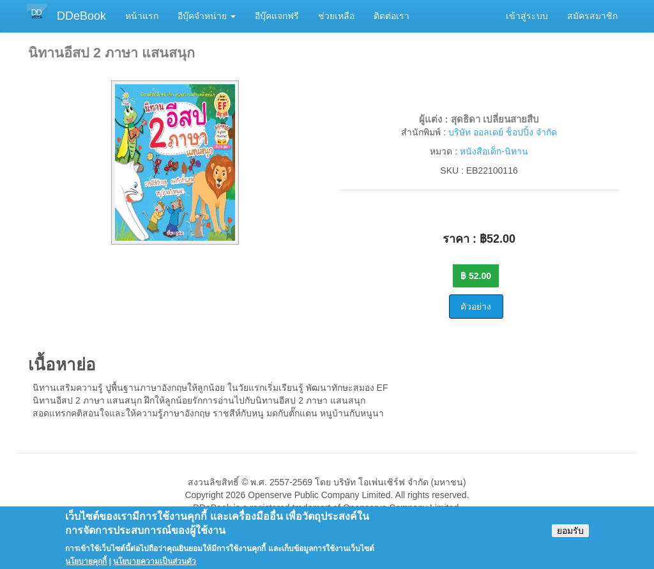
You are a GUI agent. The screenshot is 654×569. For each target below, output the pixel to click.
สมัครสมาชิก (592, 16)
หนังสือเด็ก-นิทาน (494, 151)
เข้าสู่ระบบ (527, 16)
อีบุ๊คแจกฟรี (277, 16)
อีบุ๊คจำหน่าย (207, 16)
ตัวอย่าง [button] (475, 306)
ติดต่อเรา (391, 16)
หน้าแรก (141, 16)
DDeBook (81, 16)
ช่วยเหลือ (336, 16)
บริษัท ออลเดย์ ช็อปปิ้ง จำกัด (502, 132)
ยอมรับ (570, 536)
